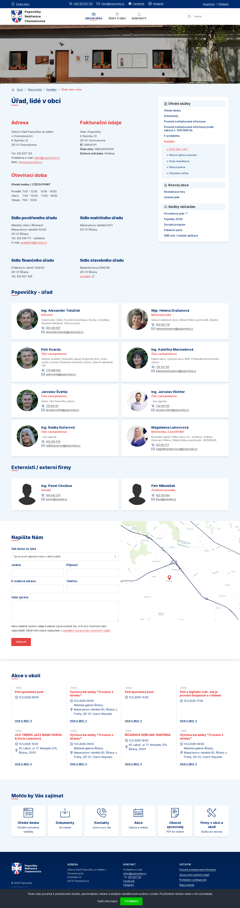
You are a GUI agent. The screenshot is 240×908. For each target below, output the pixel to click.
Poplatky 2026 (173, 219)
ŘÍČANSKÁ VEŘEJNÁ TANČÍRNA (147, 735)
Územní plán (172, 197)
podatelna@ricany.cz (34, 242)
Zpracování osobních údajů (194, 874)
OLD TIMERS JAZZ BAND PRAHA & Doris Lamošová (38, 736)
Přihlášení (223, 4)
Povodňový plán (176, 213)
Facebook (129, 881)
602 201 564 (163, 495)
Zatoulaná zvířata (178, 173)
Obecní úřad (93, 16)
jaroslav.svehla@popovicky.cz (62, 409)
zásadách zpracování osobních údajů (86, 630)
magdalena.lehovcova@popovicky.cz (177, 448)
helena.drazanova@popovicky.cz (174, 328)
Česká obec (23, 4)
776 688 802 (53, 370)
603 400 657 (53, 327)
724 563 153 (162, 405)
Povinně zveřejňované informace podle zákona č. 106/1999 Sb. (189, 128)
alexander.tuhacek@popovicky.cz (65, 331)
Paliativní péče (173, 230)
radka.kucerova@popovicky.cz (63, 445)
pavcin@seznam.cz (56, 499)
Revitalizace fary (174, 191)
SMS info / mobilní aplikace (181, 235)
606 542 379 (53, 495)
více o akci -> (23, 720)
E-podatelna (172, 135)
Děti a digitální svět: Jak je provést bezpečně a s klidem (200, 693)
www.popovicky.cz (30, 162)
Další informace (107, 901)
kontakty (85, 276)
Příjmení (72, 565)
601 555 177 (162, 444)
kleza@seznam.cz (166, 499)
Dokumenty (171, 116)
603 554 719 (163, 324)
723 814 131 (52, 405)
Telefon (71, 581)
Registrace (209, 4)
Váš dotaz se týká (23, 549)
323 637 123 (134, 877)
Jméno (16, 565)
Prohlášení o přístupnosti (192, 879)
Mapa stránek (186, 885)
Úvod (20, 89)
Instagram (128, 884)
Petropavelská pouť (29, 692)
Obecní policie (176, 167)
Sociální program (174, 224)
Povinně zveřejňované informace (185, 121)
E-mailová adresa (23, 581)
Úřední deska (172, 110)
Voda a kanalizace (179, 161)
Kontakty (139, 16)
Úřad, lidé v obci (178, 149)
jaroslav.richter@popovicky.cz (172, 409)
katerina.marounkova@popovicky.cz (176, 370)
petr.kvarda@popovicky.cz (61, 374)
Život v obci (117, 16)
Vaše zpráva (19, 597)
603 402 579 (53, 441)
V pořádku (131, 901)
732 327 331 (162, 366)
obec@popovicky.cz (47, 157)
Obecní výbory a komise (182, 155)
